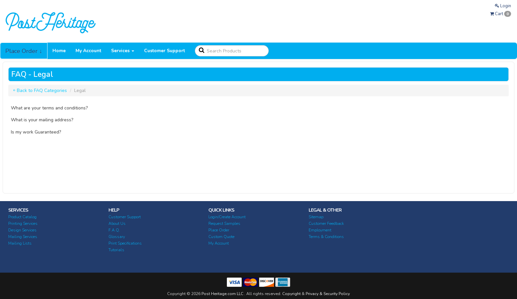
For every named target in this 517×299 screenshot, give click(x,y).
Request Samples (224, 223)
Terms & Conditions (326, 236)
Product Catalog (22, 217)
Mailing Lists (20, 243)
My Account (88, 50)
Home (59, 50)
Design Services (22, 230)
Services (122, 50)
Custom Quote (221, 236)
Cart (500, 14)
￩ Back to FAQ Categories (40, 90)
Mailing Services (22, 236)
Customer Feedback (326, 223)
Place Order (218, 230)
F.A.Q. (114, 230)
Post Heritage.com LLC (222, 293)
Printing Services (23, 223)
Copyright (291, 293)
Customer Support (164, 50)
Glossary (116, 236)
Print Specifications (125, 243)
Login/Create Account (227, 217)
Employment (320, 230)
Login (503, 6)
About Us (117, 223)
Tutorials (116, 250)
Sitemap (316, 217)
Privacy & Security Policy (328, 293)
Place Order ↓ (23, 51)
